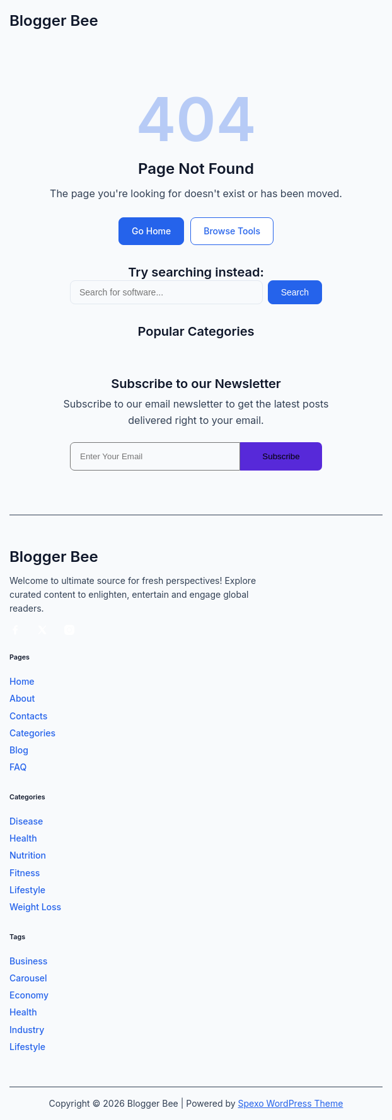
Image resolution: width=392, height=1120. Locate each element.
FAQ (17, 766)
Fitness (24, 872)
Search (295, 292)
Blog (18, 749)
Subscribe (280, 456)
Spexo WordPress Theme (290, 1103)
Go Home (151, 231)
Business (28, 960)
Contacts (28, 715)
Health (23, 838)
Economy (29, 994)
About (22, 698)
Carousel (28, 977)
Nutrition (27, 855)
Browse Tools (232, 231)
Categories (32, 732)
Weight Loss (35, 906)
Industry (26, 1029)
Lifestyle (27, 889)
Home (22, 681)
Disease (26, 821)
